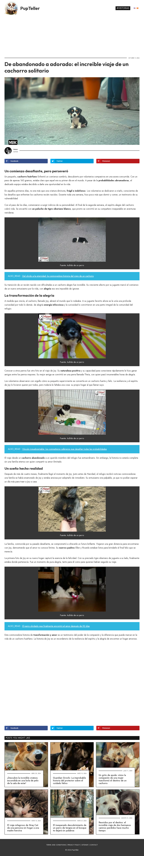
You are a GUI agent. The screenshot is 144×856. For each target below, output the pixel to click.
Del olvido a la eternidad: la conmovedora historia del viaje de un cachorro (58, 276)
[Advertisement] (72, 35)
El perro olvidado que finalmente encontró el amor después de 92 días (56, 626)
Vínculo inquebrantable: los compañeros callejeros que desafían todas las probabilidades (64, 449)
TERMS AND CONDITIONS (56, 845)
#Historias (123, 8)
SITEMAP (85, 845)
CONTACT (94, 845)
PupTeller (30, 8)
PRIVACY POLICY (74, 845)
